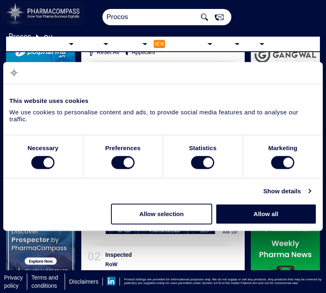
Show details (282, 191)
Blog (251, 43)
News (225, 43)
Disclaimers (83, 281)
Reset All (103, 53)
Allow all (266, 214)
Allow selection (161, 214)
